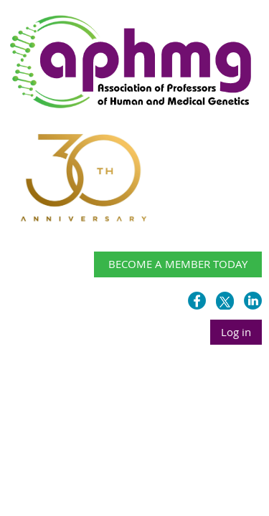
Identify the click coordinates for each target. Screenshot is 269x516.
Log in (236, 332)
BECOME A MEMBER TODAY (177, 264)
